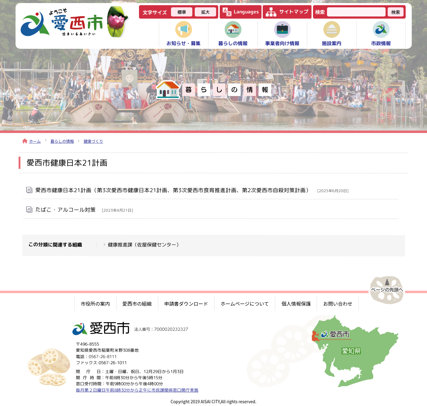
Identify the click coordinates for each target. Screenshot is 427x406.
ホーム (31, 141)
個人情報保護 (296, 303)
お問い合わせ (337, 303)
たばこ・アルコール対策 (84, 209)
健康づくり (93, 141)
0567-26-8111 (103, 356)
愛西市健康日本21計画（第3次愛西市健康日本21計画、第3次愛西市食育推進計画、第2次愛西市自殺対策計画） (191, 190)
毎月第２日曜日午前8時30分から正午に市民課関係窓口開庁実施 (137, 390)
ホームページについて (245, 303)
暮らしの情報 (62, 141)
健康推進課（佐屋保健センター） (144, 244)
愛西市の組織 (137, 303)
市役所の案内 (95, 303)
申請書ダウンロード (186, 303)
